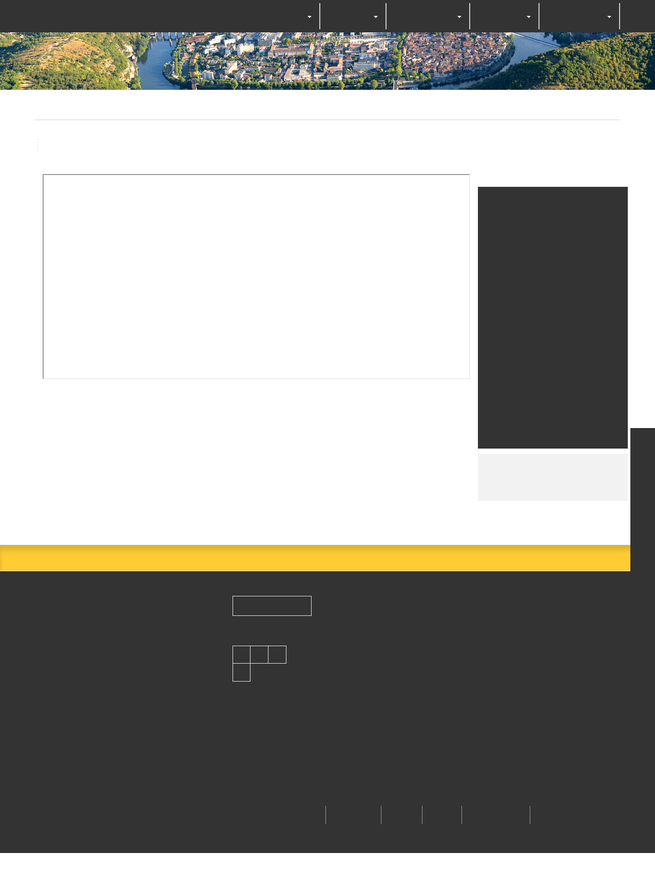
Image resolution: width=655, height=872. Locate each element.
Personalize (409, 464)
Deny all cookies (337, 464)
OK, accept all (257, 464)
